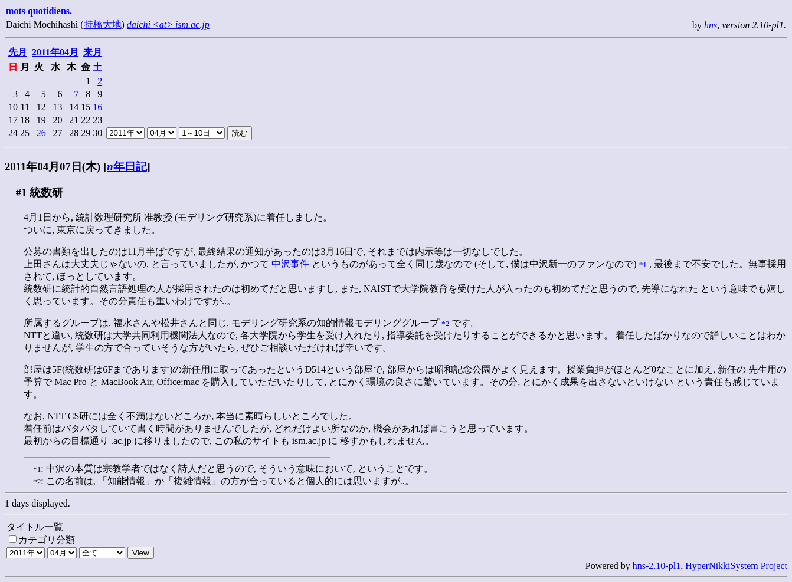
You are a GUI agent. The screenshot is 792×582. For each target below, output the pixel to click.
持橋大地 (103, 24)
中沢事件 (290, 264)
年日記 (126, 166)
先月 (17, 52)
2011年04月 (55, 52)
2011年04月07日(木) (52, 166)
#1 (21, 192)
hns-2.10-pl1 (656, 566)
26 (41, 133)
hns (710, 25)
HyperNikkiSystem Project (736, 566)
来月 (92, 52)
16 (97, 107)
